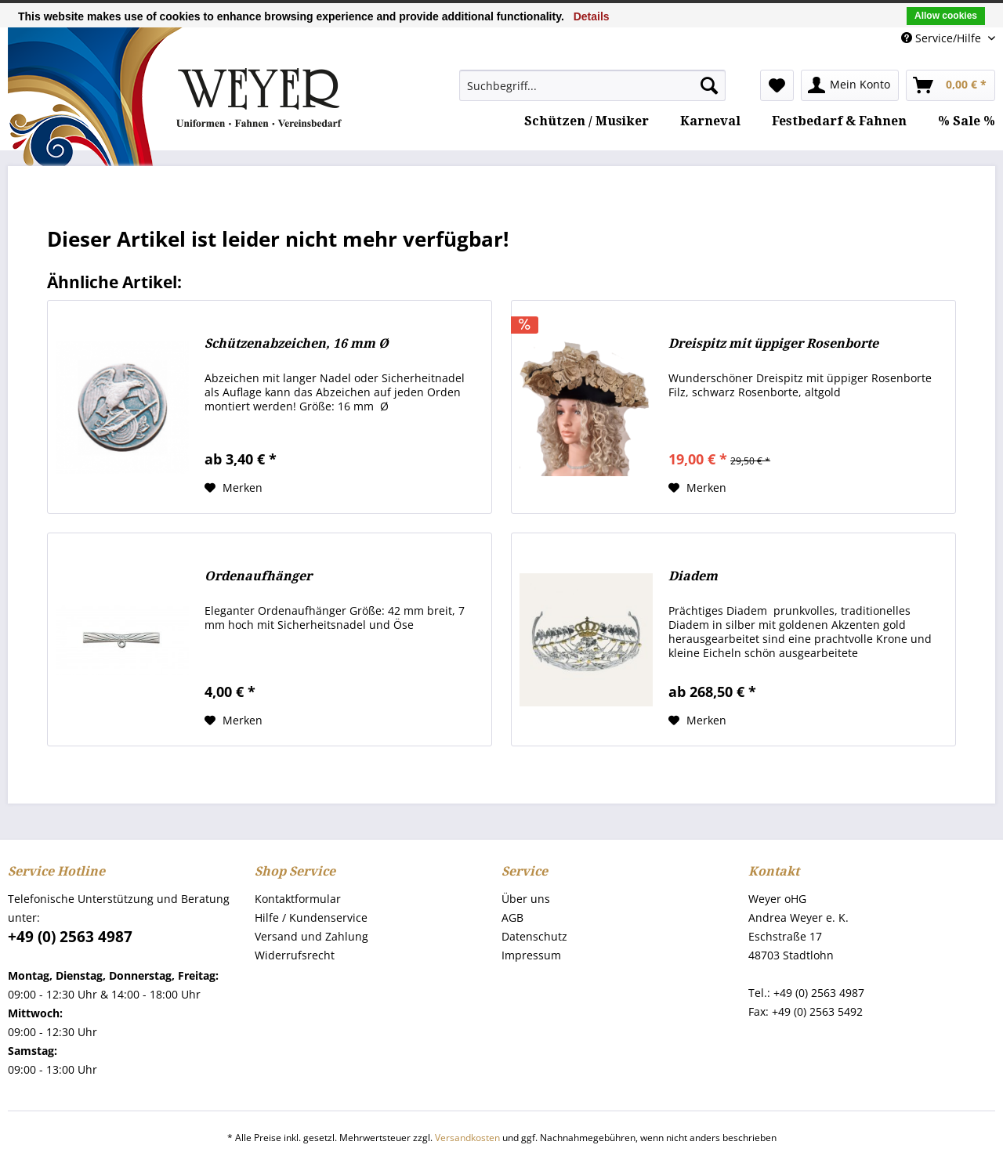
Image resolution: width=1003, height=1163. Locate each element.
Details (592, 16)
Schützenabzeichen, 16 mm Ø (297, 343)
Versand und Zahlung (311, 936)
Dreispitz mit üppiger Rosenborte (773, 343)
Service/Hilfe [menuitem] (942, 38)
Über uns (526, 898)
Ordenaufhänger (258, 576)
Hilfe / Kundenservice (311, 917)
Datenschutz (534, 936)
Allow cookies (945, 15)
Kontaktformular (298, 898)
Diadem (693, 576)
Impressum (531, 955)
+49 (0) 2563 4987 (70, 936)
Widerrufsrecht (295, 955)
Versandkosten (467, 1137)
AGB (512, 917)
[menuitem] (592, 85)
